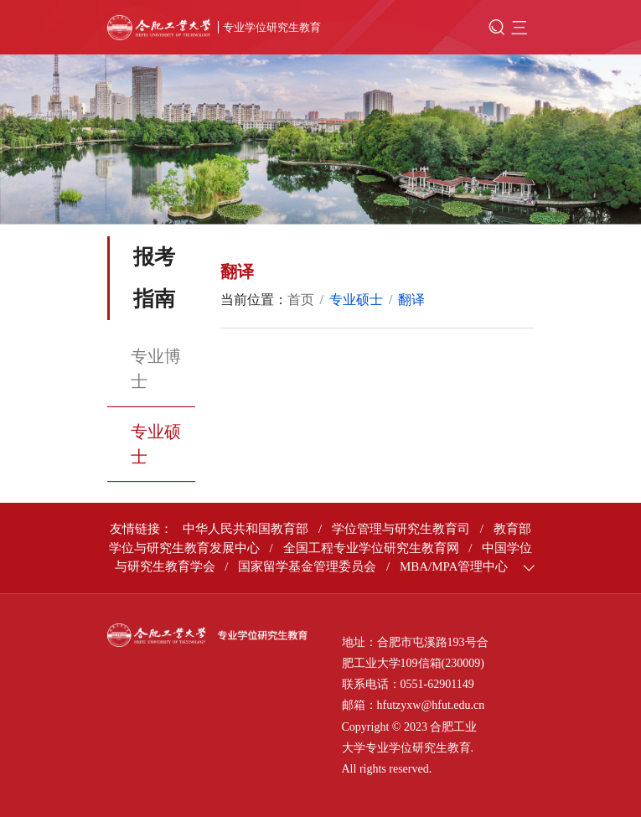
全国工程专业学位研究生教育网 (371, 548)
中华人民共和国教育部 (245, 528)
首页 (300, 299)
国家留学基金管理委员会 (307, 566)
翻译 (411, 299)
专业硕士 (156, 444)
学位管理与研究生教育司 (401, 528)
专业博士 (156, 368)
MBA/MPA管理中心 (454, 566)
